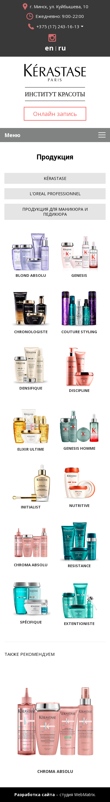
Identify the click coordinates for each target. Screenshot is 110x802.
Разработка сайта (34, 794)
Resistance (79, 565)
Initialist (31, 507)
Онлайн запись (55, 114)
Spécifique (31, 622)
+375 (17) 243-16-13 (57, 26)
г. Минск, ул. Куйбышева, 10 (59, 6)
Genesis (79, 275)
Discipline (79, 390)
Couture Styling (79, 331)
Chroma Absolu (31, 564)
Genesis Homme (79, 448)
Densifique (30, 388)
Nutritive (79, 505)
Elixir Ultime (30, 449)
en (49, 47)
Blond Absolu (31, 275)
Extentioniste (79, 623)
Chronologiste (31, 331)
